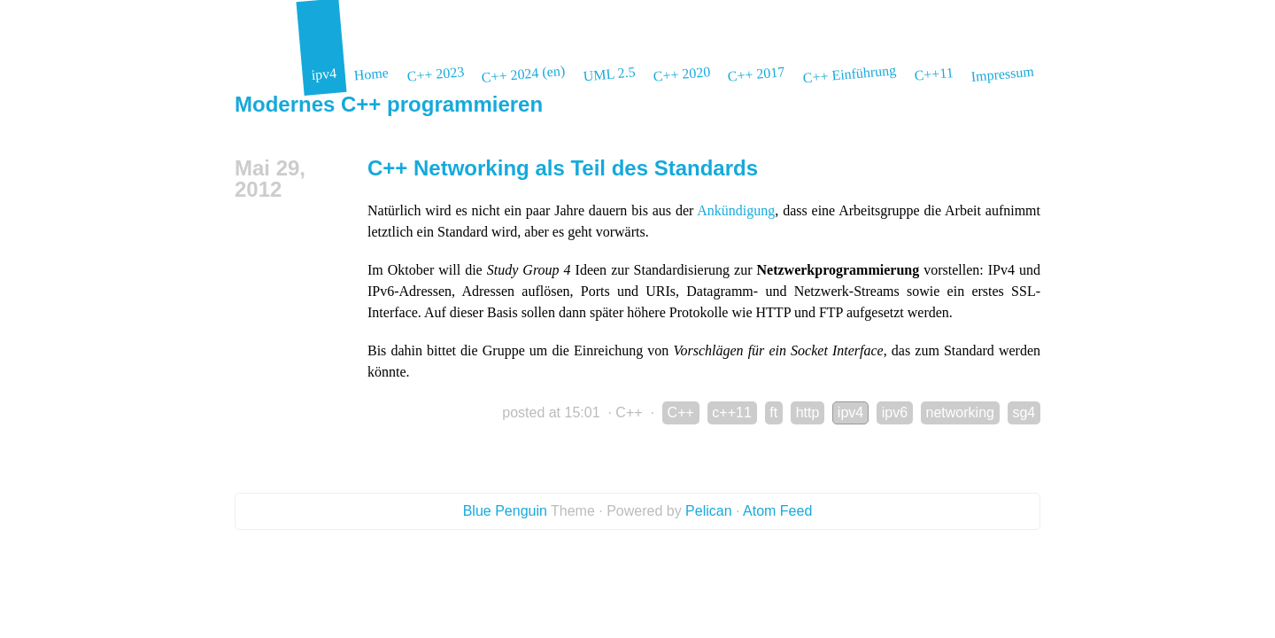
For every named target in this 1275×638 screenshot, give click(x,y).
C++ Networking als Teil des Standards (562, 168)
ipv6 (895, 412)
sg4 (1023, 412)
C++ (628, 412)
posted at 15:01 (550, 412)
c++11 (731, 412)
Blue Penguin (505, 510)
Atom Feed (777, 510)
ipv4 (850, 412)
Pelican (708, 510)
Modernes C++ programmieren (389, 104)
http (808, 412)
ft (773, 412)
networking (960, 412)
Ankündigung (736, 210)
